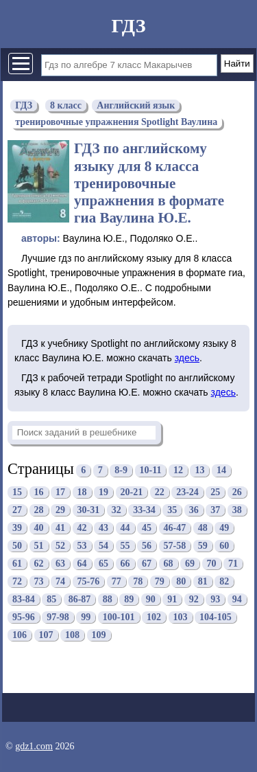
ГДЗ (128, 25)
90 (151, 599)
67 (146, 563)
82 (224, 581)
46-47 (175, 528)
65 (103, 563)
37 (215, 510)
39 (17, 528)
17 (60, 492)
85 (51, 599)
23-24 (187, 492)
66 (125, 563)
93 (215, 599)
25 (215, 492)
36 (194, 510)
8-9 (120, 471)
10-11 (151, 471)
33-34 (144, 510)
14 (221, 471)
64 (82, 563)
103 (180, 617)
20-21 (132, 492)
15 (17, 492)
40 (39, 528)
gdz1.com (34, 746)
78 (138, 581)
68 (168, 563)
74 (60, 581)
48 (203, 528)
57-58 (175, 546)
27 (17, 510)
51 (39, 546)
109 (99, 635)
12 (178, 471)
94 (237, 599)
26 (237, 492)
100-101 (119, 617)
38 (237, 510)
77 (116, 581)
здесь (187, 357)
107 (46, 635)
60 (224, 546)
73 (39, 581)
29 (60, 510)
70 (212, 563)
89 (129, 599)
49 (224, 528)
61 (17, 563)
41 (60, 528)
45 (146, 528)
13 (199, 471)
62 (39, 563)
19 (103, 492)
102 (154, 617)
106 (19, 635)
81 (203, 581)
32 (116, 510)
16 (39, 492)
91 (172, 599)
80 (181, 581)
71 (233, 563)
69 (190, 563)
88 (107, 599)
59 (203, 546)
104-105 (215, 617)
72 (17, 581)
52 (60, 546)
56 (146, 546)
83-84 (23, 599)
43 (103, 528)
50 (17, 546)
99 (85, 617)
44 (125, 528)
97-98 (58, 617)
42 (82, 528)
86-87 (80, 599)
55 (125, 546)
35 (172, 510)
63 (60, 563)
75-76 (88, 581)
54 (103, 546)
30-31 (88, 510)
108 (72, 635)
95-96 (23, 617)
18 (82, 492)
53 (82, 546)
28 (39, 510)
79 (159, 581)
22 (159, 492)
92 (194, 599)
